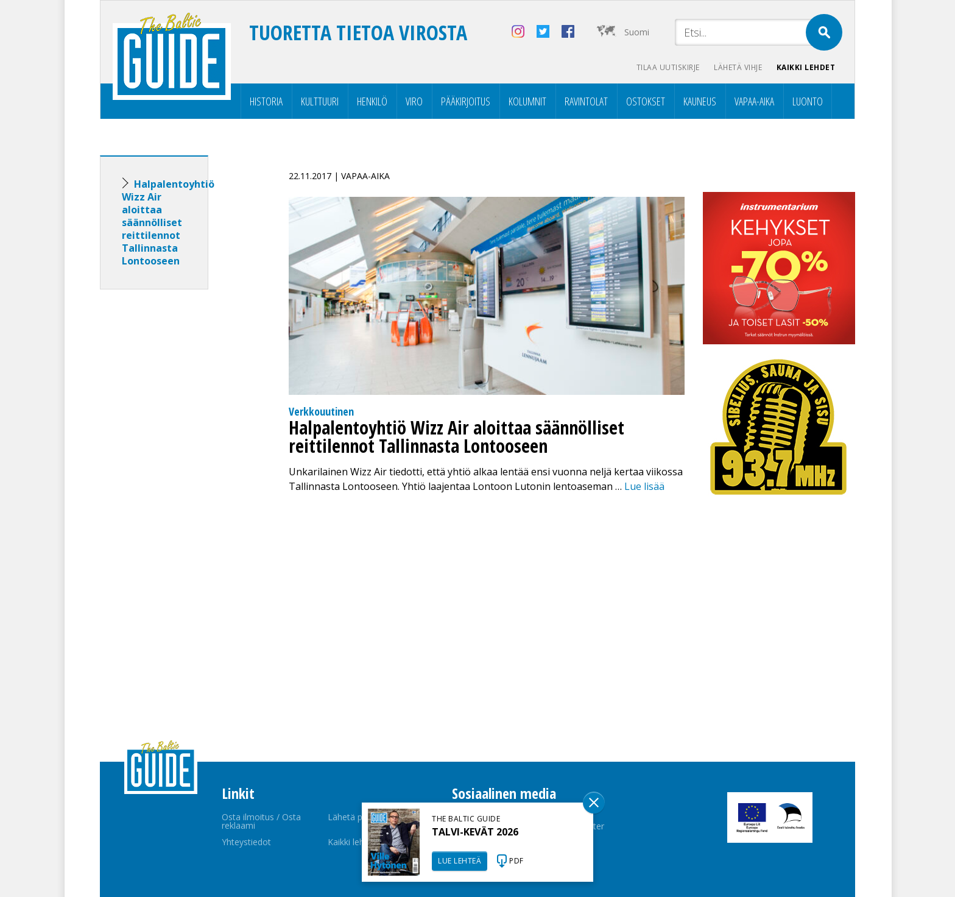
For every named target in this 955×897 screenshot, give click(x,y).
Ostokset (645, 101)
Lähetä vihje (737, 67)
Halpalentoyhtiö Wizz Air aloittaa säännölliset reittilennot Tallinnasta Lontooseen (168, 222)
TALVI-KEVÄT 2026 (475, 831)
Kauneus (699, 101)
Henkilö (372, 101)
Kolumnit (527, 101)
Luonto (807, 101)
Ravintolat (586, 101)
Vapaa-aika (754, 101)
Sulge (594, 803)
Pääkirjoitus (465, 101)
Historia (266, 101)
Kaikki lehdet (806, 67)
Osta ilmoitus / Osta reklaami (261, 821)
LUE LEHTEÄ (459, 861)
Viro (414, 101)
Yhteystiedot (246, 842)
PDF (516, 861)
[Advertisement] (176, 490)
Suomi (636, 32)
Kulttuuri (320, 101)
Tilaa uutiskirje (666, 67)
